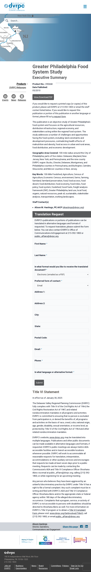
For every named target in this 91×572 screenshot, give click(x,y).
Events (5, 97)
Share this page (70, 526)
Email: (38, 349)
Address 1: (40, 292)
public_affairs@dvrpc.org (46, 236)
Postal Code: (41, 337)
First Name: (40, 243)
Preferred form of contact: (48, 281)
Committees (56, 566)
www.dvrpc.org (57, 437)
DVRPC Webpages (17, 87)
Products (21, 83)
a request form (59, 116)
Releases (22, 97)
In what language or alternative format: (54, 372)
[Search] (23, 20)
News (13, 97)
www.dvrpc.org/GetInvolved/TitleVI (66, 513)
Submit (39, 382)
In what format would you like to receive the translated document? (61, 268)
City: (37, 314)
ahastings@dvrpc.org (73, 207)
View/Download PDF (43, 97)
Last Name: (40, 255)
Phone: (38, 360)
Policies (65, 566)
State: (38, 326)
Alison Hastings (39, 524)
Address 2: (40, 303)
